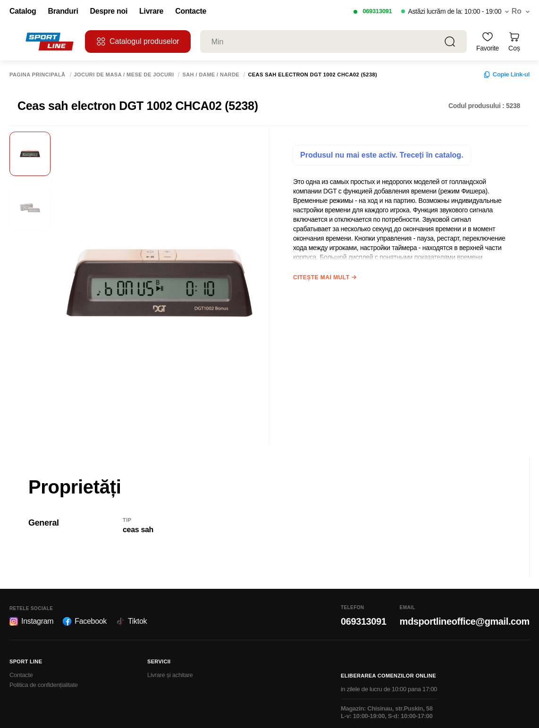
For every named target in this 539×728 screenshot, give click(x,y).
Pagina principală (37, 74)
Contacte (190, 11)
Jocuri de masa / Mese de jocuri (124, 74)
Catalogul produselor (137, 41)
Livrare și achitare (170, 674)
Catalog (22, 11)
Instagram (31, 621)
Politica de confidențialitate (43, 684)
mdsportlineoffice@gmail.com (465, 621)
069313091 (377, 11)
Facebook (85, 621)
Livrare (151, 11)
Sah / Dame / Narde (210, 74)
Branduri (63, 11)
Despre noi (109, 11)
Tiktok (131, 621)
